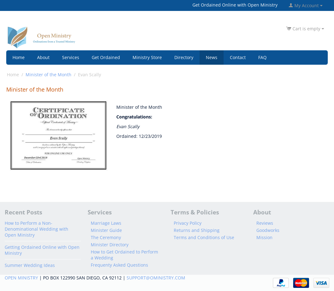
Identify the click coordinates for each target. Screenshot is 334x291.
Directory (183, 57)
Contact (238, 57)
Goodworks (267, 230)
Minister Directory (109, 245)
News (211, 57)
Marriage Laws (106, 223)
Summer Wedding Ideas (30, 265)
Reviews (264, 223)
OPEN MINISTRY (21, 278)
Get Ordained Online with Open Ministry (235, 5)
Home (18, 57)
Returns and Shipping (197, 230)
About (43, 57)
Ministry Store (147, 57)
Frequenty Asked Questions (119, 265)
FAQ (262, 57)
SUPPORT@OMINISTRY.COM (156, 278)
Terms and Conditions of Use (204, 237)
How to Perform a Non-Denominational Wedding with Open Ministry (36, 229)
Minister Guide (106, 230)
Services (70, 57)
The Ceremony (106, 237)
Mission (264, 237)
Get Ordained (106, 57)
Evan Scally (89, 75)
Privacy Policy (187, 223)
